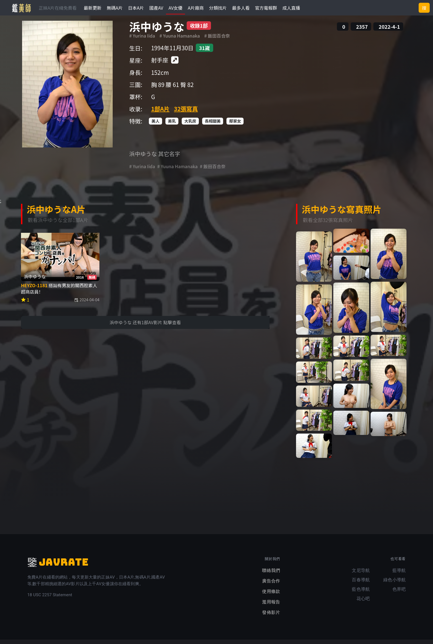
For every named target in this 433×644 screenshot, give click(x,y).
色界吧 (399, 593)
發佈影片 (271, 616)
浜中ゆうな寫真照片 (341, 213)
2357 (362, 30)
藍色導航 (361, 593)
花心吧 (363, 603)
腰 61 (172, 89)
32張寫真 (186, 113)
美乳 (172, 125)
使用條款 (271, 595)
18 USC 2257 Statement (49, 599)
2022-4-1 (389, 30)
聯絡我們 (271, 574)
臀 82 (187, 89)
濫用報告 (271, 606)
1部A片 (160, 113)
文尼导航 (361, 574)
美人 (156, 125)
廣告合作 (271, 585)
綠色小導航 (394, 584)
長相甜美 (213, 125)
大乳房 (190, 125)
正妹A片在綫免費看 (58, 7)
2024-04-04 (86, 304)
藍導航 (399, 574)
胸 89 (157, 89)
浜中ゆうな (156, 31)
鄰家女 (235, 125)
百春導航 (361, 584)
